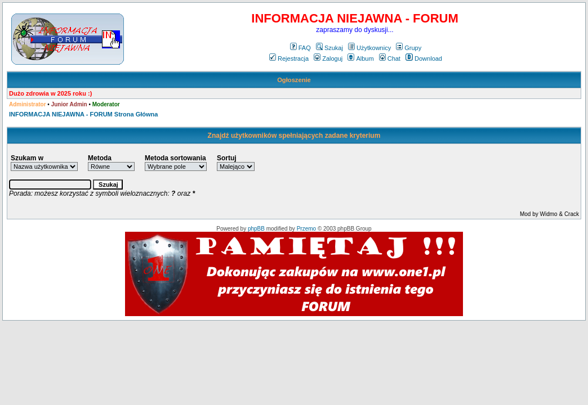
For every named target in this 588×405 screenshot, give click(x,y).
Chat (389, 58)
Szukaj (329, 47)
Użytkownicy (369, 47)
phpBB (256, 229)
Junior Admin (69, 104)
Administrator (27, 104)
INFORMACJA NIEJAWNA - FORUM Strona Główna (83, 114)
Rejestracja (289, 58)
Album (360, 58)
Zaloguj (328, 58)
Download (424, 58)
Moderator (106, 104)
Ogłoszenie (294, 79)
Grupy (408, 47)
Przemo (306, 229)
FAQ (300, 47)
